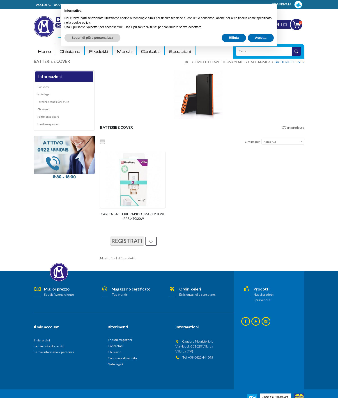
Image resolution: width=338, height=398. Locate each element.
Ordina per (252, 142)
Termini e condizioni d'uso (53, 102)
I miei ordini (42, 340)
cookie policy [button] (81, 370)
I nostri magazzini (47, 125)
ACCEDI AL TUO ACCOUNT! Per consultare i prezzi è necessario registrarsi (91, 5)
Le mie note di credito (49, 346)
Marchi (124, 51)
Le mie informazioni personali (54, 352)
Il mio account (46, 327)
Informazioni (50, 76)
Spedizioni (180, 51)
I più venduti (262, 300)
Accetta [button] (261, 385)
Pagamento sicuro (48, 117)
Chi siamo (70, 51)
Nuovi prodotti (264, 294)
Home (44, 51)
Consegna (43, 87)
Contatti (150, 51)
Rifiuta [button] (234, 385)
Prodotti (98, 51)
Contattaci (115, 346)
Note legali (43, 95)
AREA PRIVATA (286, 5)
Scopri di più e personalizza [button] (92, 385)
